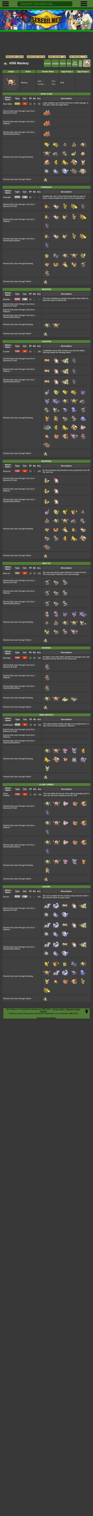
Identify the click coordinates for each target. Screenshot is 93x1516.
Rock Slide (7, 104)
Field (62, 83)
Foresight (7, 197)
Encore (6, 897)
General (47, 63)
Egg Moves (75, 63)
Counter (6, 352)
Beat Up (6, 573)
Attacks (63, 63)
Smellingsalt (8, 725)
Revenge (6, 658)
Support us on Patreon (46, 1018)
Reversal (6, 471)
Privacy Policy (59, 1009)
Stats (69, 63)
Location (55, 63)
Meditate (6, 299)
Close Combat (6, 794)
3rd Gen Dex (80, 63)
